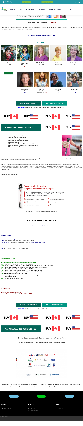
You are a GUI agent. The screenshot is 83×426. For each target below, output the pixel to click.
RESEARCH (42, 9)
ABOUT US (13, 9)
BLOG (65, 9)
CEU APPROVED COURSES (54, 9)
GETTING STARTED (30, 9)
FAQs (71, 9)
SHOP (21, 9)
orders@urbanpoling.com (50, 218)
